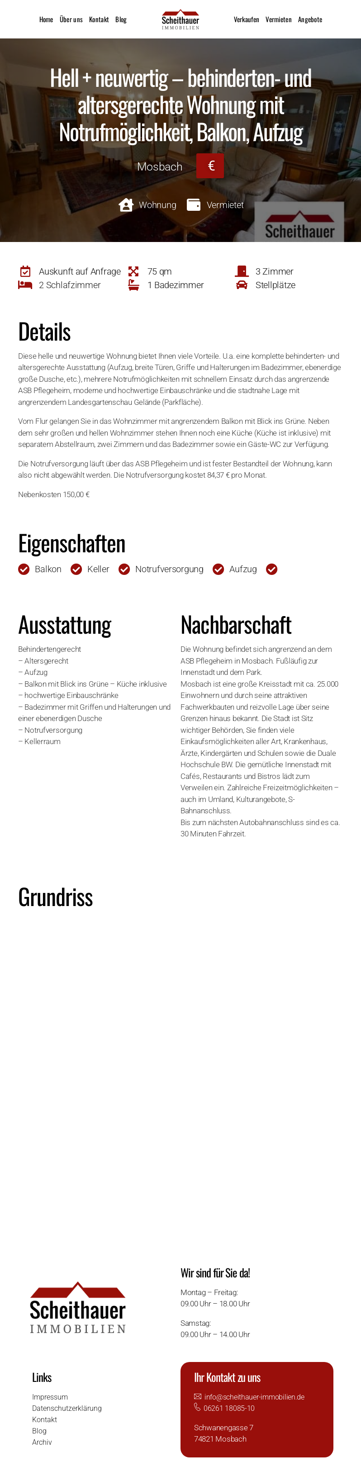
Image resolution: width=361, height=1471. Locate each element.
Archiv (42, 1442)
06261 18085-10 (229, 1408)
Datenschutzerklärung (68, 1408)
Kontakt (99, 19)
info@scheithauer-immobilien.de (257, 1396)
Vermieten (279, 19)
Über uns (71, 19)
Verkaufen (247, 19)
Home (46, 19)
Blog (121, 19)
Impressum (51, 1396)
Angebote (310, 19)
